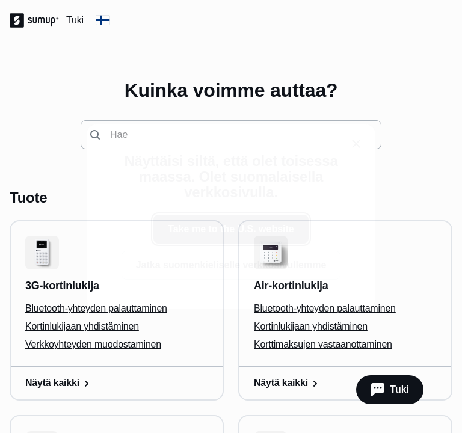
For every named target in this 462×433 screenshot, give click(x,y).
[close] (356, 143)
